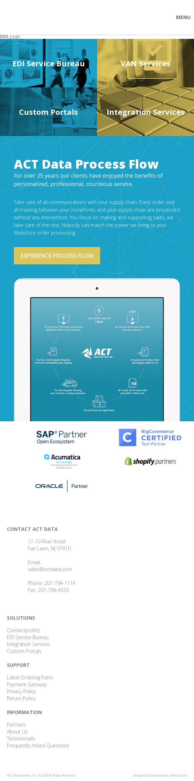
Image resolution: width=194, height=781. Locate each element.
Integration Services (146, 112)
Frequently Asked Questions (38, 745)
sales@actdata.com (50, 569)
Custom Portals (48, 112)
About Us (17, 731)
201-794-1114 (60, 583)
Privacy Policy (21, 691)
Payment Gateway (27, 684)
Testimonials (21, 738)
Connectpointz (23, 630)
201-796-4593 (53, 590)
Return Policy (21, 698)
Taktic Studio (178, 775)
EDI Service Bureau (48, 63)
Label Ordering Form (30, 677)
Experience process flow (57, 256)
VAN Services (145, 63)
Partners (16, 724)
